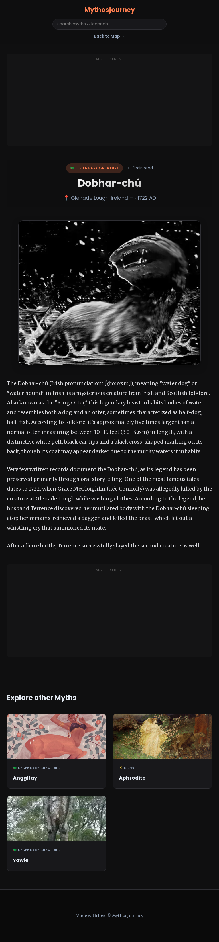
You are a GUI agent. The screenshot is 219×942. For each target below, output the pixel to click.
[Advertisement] (109, 103)
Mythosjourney (109, 9)
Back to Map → (109, 36)
